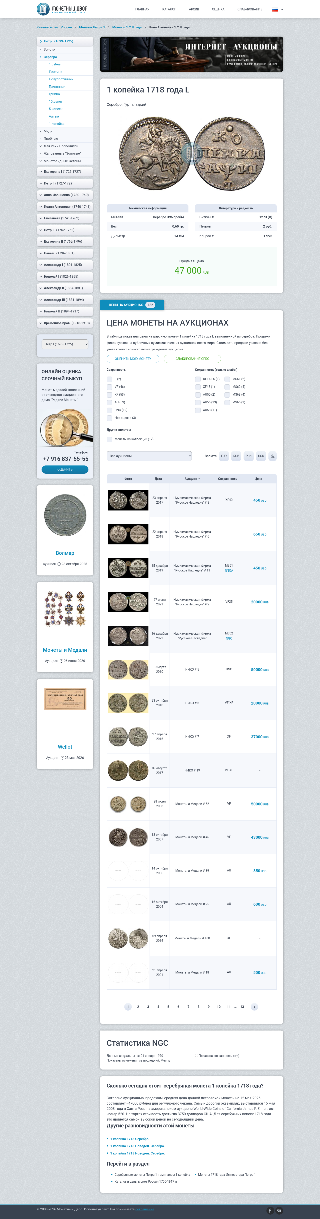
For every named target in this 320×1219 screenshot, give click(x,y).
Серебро (48, 57)
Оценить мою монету (133, 359)
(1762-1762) (56, 230)
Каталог (169, 9)
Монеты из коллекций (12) (134, 439)
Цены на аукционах (132, 305)
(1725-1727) (60, 171)
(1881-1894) (61, 300)
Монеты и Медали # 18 (192, 972)
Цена (260, 479)
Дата (160, 479)
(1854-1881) (61, 288)
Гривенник (57, 87)
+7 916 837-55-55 (65, 459)
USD (261, 456)
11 (229, 1007)
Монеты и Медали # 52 (192, 804)
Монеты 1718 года (127, 27)
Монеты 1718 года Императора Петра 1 (227, 1174)
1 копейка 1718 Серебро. (129, 1139)
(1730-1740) (64, 195)
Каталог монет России (54, 27)
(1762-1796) (60, 241)
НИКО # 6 (192, 703)
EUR (224, 456)
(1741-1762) (59, 218)
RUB (236, 456)
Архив (194, 9)
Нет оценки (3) (125, 418)
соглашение (144, 1209)
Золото (47, 49)
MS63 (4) (238, 394)
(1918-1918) (64, 323)
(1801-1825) (60, 265)
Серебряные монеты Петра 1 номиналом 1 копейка (152, 1174)
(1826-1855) (58, 276)
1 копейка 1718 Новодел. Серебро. (137, 1146)
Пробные (48, 139)
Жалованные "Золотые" (60, 153)
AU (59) (120, 402)
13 (242, 1007)
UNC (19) (121, 410)
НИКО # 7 (192, 736)
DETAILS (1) (210, 379)
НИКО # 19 (192, 770)
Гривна (54, 94)
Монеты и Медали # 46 (192, 837)
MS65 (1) (238, 402)
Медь (45, 131)
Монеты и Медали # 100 (192, 938)
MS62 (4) (238, 387)
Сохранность (229, 479)
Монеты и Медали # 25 (192, 904)
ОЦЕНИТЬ (65, 469)
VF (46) (120, 387)
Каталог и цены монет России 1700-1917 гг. (146, 1181)
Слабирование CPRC (192, 359)
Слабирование (250, 9)
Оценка (218, 9)
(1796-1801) (56, 253)
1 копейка (56, 124)
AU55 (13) (210, 402)
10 (219, 1007)
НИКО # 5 (192, 669)
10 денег (55, 102)
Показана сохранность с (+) (219, 1056)
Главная (142, 9)
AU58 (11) (210, 410)
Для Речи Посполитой (58, 146)
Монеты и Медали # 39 (192, 870)
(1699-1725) (56, 41)
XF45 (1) (209, 387)
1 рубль (55, 64)
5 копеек (55, 109)
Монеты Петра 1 (92, 27)
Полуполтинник (61, 79)
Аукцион (192, 479)
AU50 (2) (209, 394)
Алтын (54, 116)
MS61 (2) (238, 379)
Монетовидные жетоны (60, 161)
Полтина (55, 72)
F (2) (118, 379)
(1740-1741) (65, 206)
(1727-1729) (56, 183)
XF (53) (120, 394)
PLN (249, 456)
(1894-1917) (59, 311)
